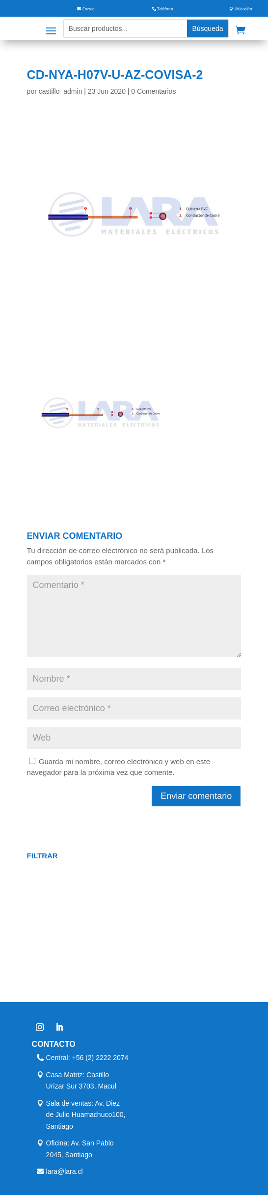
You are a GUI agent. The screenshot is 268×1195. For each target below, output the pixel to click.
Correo (88, 9)
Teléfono (165, 9)
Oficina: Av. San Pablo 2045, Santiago (80, 1149)
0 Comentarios (153, 91)
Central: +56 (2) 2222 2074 (87, 1058)
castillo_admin (60, 91)
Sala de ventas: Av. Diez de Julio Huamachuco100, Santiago (86, 1115)
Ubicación (243, 9)
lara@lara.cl (64, 1171)
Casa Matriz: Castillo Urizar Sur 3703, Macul (81, 1080)
